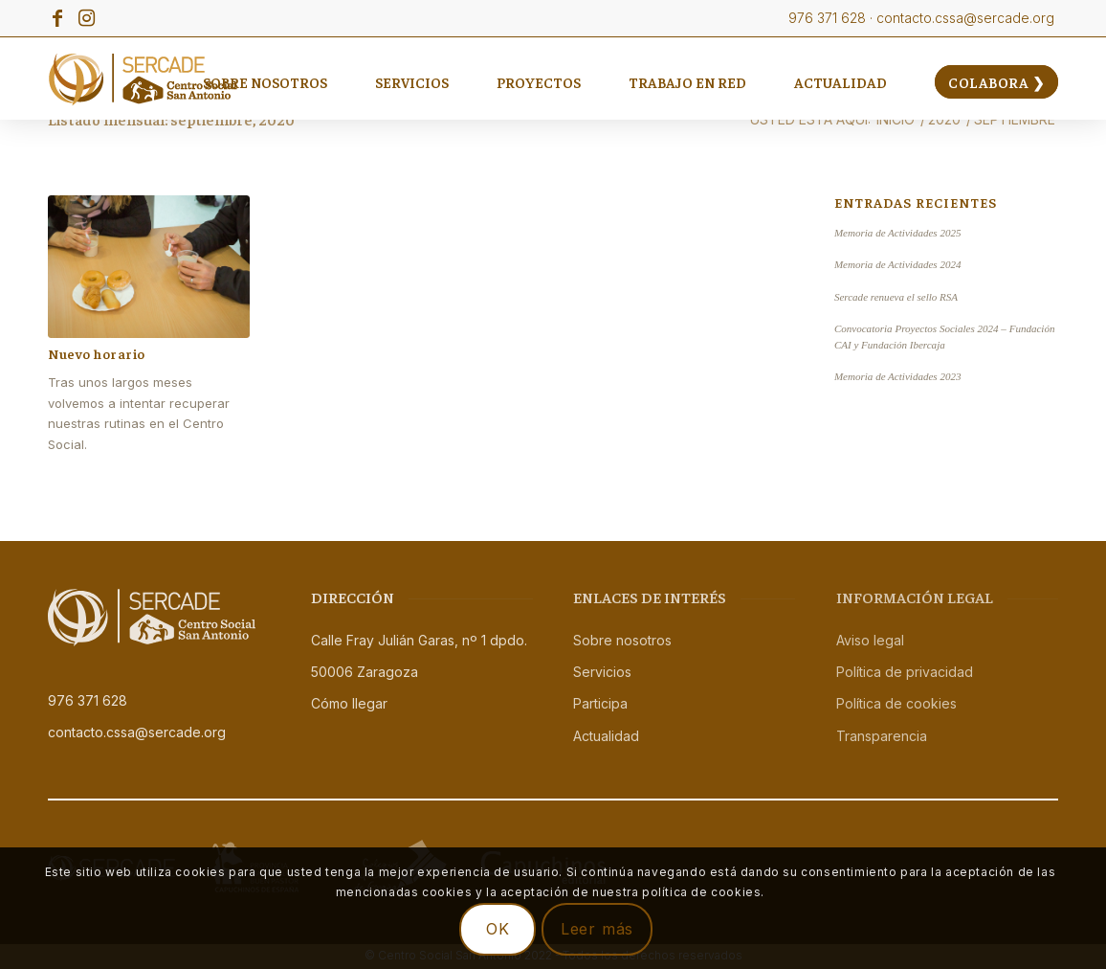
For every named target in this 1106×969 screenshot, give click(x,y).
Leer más (597, 928)
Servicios (602, 672)
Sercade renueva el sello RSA (896, 297)
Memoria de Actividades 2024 (898, 264)
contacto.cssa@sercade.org (137, 732)
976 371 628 (87, 700)
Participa (600, 703)
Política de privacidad (904, 672)
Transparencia (881, 736)
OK (498, 928)
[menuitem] (265, 82)
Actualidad (606, 736)
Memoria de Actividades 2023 (898, 376)
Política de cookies (896, 703)
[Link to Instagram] (86, 18)
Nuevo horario (96, 353)
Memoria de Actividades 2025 (898, 232)
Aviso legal (870, 640)
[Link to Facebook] (57, 18)
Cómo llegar (349, 703)
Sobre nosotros (622, 640)
